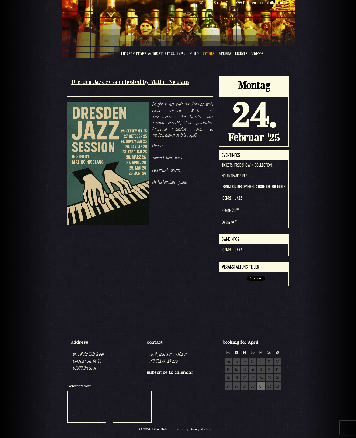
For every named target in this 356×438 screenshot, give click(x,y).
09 (253, 362)
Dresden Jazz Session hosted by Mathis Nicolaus (130, 81)
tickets (241, 53)
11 (269, 362)
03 (277, 386)
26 (277, 378)
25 (269, 378)
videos (257, 53)
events (208, 53)
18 (269, 370)
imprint (177, 429)
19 (277, 370)
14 (236, 370)
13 (228, 370)
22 (244, 378)
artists (224, 53)
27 (228, 386)
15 (244, 370)
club (194, 53)
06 (228, 362)
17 (261, 370)
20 (228, 378)
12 (277, 362)
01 (260, 386)
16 (252, 370)
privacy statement (202, 429)
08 (244, 362)
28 (236, 386)
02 (269, 386)
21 (236, 378)
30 (253, 386)
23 (253, 378)
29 (244, 386)
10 (260, 362)
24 (261, 378)
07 (236, 362)
